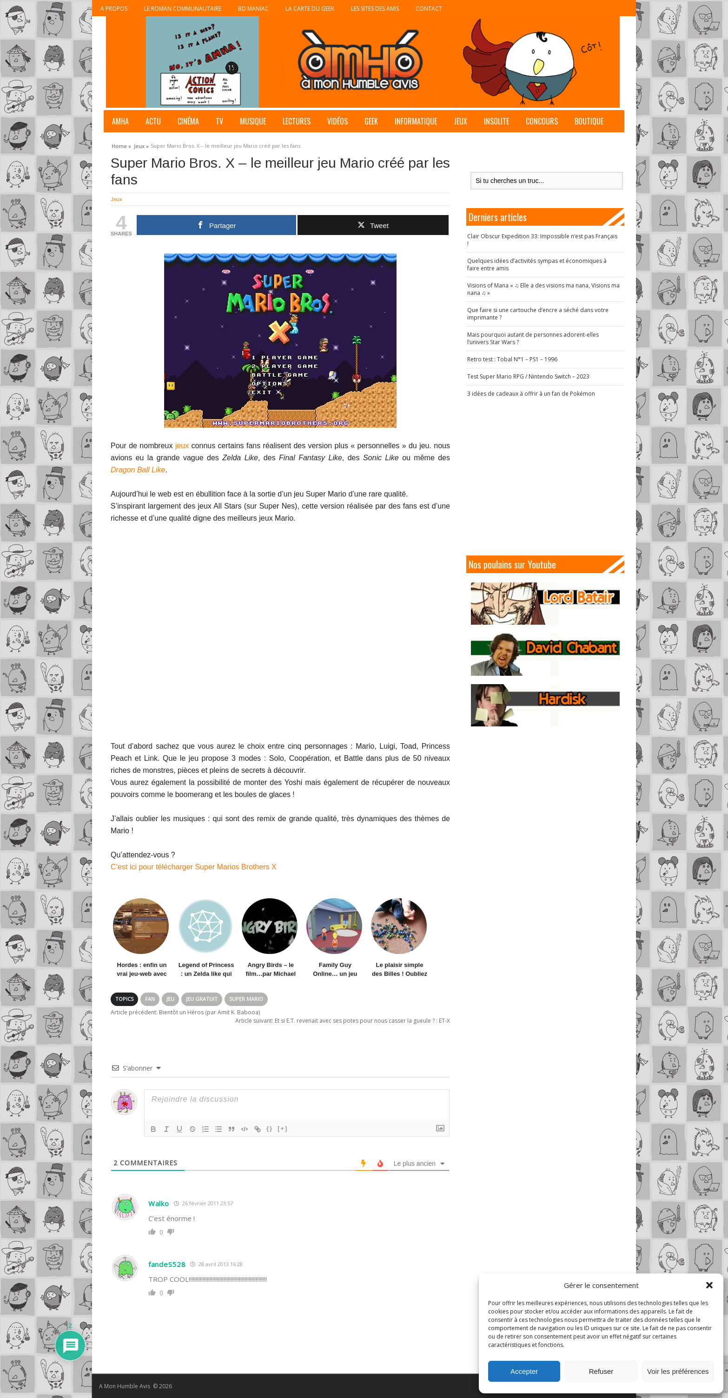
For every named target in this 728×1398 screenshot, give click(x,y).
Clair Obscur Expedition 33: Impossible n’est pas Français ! (542, 240)
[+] (283, 1128)
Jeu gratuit (202, 998)
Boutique (589, 121)
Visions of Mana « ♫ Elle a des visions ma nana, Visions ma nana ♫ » (543, 289)
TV (219, 121)
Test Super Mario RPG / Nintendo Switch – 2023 (528, 376)
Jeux (460, 121)
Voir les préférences (678, 1371)
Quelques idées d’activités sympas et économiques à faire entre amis (537, 264)
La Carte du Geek (309, 9)
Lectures (297, 121)
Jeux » (141, 145)
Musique (253, 121)
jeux (182, 446)
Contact (429, 9)
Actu (153, 121)
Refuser (601, 1371)
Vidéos (337, 121)
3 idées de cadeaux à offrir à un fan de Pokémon (531, 394)
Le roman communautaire (182, 9)
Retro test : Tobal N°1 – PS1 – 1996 (512, 359)
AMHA (120, 121)
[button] (709, 1285)
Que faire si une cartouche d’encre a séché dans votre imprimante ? (538, 313)
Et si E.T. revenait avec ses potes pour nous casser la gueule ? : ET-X (342, 1021)
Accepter (524, 1371)
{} (269, 1128)
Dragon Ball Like (138, 470)
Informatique (416, 121)
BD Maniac (253, 9)
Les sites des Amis (375, 9)
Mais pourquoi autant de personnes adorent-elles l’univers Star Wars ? (533, 338)
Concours (542, 121)
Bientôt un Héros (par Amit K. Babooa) (185, 1012)
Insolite (496, 121)
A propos (113, 9)
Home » (121, 145)
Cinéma (188, 121)
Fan (150, 998)
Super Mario (246, 998)
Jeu (170, 998)
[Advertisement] (545, 476)
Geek (371, 121)
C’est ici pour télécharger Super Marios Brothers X (194, 867)
